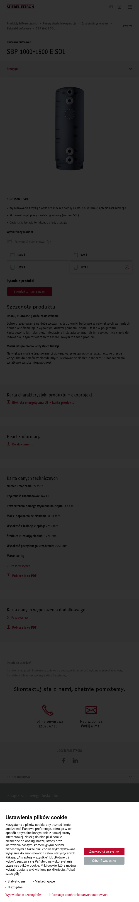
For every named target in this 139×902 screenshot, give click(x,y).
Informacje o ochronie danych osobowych (78, 895)
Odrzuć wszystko (104, 861)
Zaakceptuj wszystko (104, 851)
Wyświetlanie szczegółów (23, 895)
